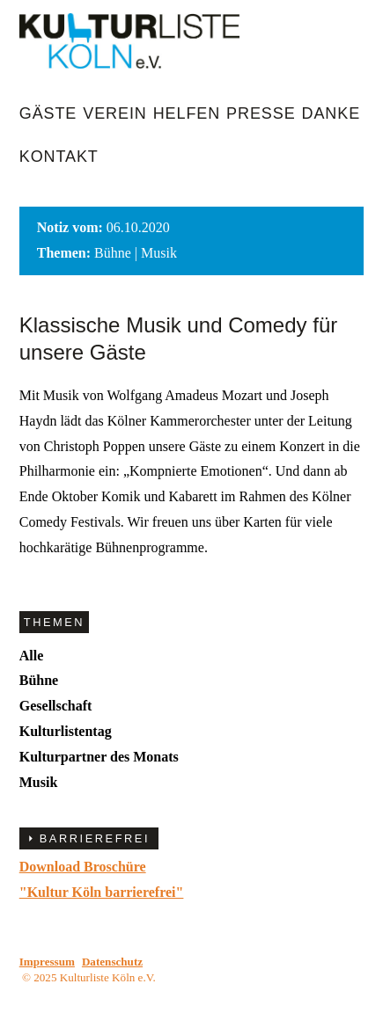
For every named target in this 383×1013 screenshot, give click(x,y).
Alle (31, 655)
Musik (38, 782)
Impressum (47, 961)
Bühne (38, 680)
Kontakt (59, 156)
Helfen (186, 113)
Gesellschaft (55, 705)
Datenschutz (112, 961)
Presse (260, 113)
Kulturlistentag (65, 731)
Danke (331, 113)
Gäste (48, 113)
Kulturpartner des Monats (99, 756)
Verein (114, 113)
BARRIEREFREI (95, 838)
